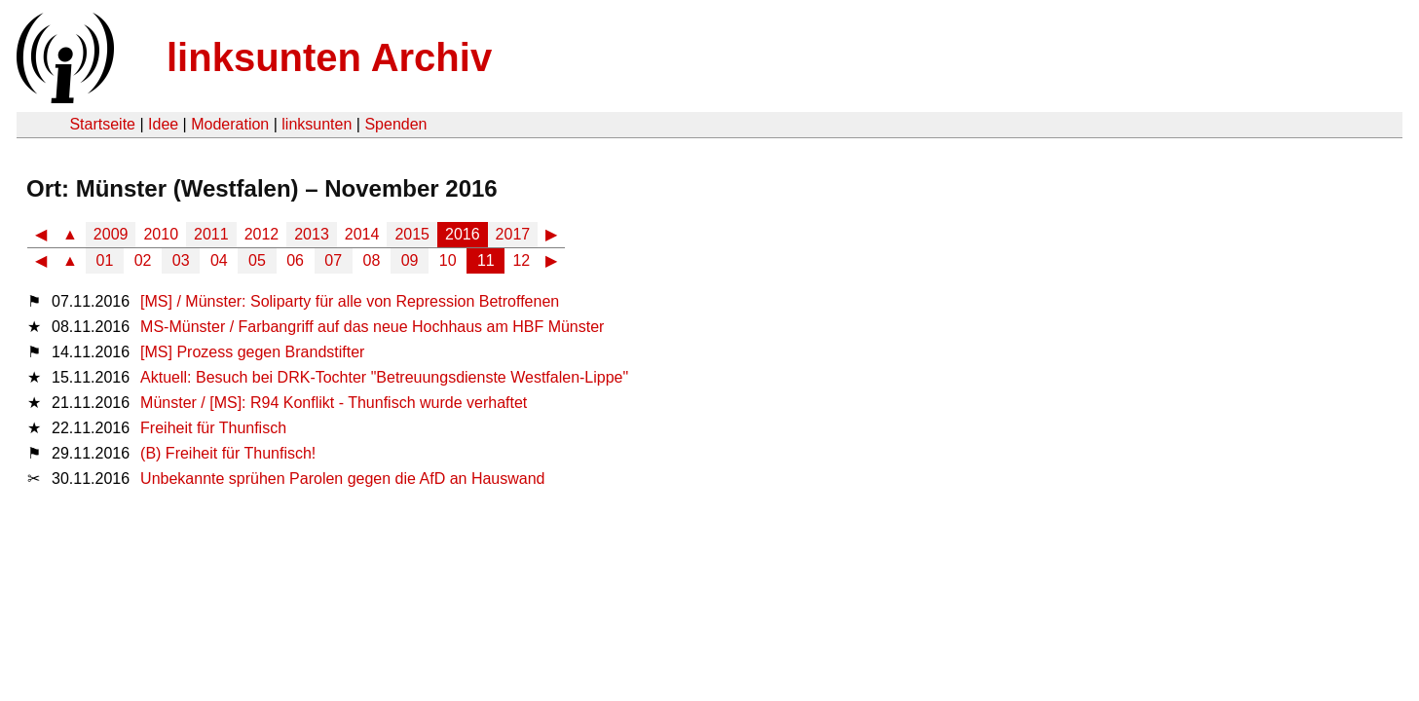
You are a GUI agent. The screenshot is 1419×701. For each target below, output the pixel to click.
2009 (111, 234)
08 (372, 260)
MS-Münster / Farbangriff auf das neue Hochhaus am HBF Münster (372, 326)
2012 (262, 234)
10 (448, 260)
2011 (211, 234)
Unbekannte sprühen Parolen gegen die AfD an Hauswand (342, 478)
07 (333, 260)
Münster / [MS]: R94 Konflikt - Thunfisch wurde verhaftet (333, 402)
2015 (411, 234)
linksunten (316, 124)
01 (105, 260)
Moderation (230, 124)
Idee (163, 124)
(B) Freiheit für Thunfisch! (228, 453)
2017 (513, 234)
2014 (362, 234)
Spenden (395, 124)
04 (219, 260)
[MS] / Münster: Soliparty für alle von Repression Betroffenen (349, 301)
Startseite (102, 124)
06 (295, 260)
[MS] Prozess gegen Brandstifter (252, 352)
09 (410, 260)
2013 (311, 234)
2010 (160, 234)
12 (521, 260)
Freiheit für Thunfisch (213, 428)
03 (181, 260)
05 (257, 260)
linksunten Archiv (329, 57)
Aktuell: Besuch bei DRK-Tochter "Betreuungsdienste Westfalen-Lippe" (384, 377)
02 (143, 260)
